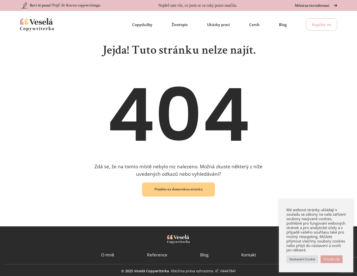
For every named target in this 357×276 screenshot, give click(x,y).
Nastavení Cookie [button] (302, 259)
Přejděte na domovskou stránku (178, 189)
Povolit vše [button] (332, 259)
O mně (107, 255)
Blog (283, 24)
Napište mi (321, 24)
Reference (157, 255)
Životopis (180, 24)
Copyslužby (142, 24)
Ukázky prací (218, 24)
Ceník (254, 24)
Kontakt (248, 255)
